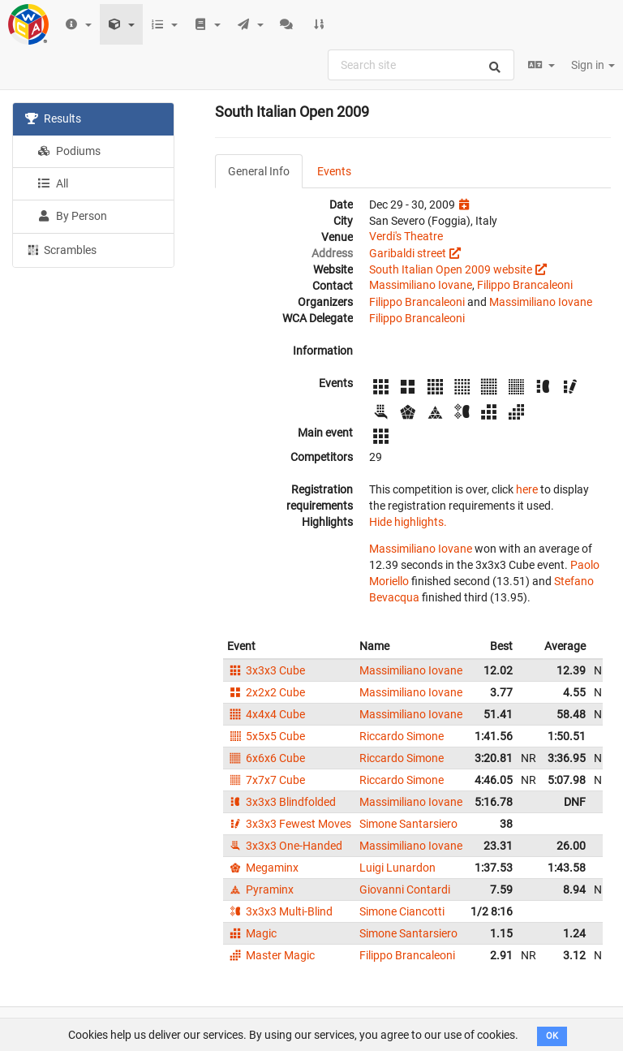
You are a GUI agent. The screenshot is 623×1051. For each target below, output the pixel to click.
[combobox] (421, 65)
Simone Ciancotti (402, 911)
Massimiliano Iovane (420, 284)
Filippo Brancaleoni (525, 284)
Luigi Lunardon (397, 867)
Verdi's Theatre (406, 236)
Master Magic (271, 955)
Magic (252, 933)
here (527, 489)
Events (334, 171)
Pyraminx (260, 889)
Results (53, 118)
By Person (72, 215)
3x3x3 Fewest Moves (289, 823)
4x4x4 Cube (266, 714)
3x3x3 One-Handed (284, 845)
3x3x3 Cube (266, 670)
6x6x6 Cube (266, 758)
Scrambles (61, 249)
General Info (259, 171)
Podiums (69, 150)
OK (552, 1036)
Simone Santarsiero (408, 823)
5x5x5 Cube (266, 736)
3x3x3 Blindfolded (281, 801)
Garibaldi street (407, 253)
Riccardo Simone (401, 736)
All (52, 183)
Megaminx (263, 867)
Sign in (593, 64)
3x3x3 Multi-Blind (280, 911)
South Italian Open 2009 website (450, 269)
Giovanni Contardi (404, 889)
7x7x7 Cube (266, 779)
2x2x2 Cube (266, 692)
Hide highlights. (408, 521)
